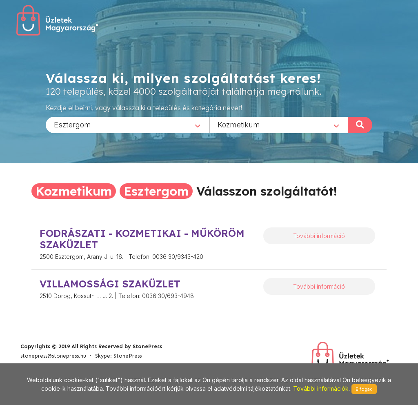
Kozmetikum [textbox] (239, 124)
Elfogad (364, 389)
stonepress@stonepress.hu (53, 356)
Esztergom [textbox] (72, 124)
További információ (319, 235)
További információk (321, 388)
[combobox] (127, 124)
